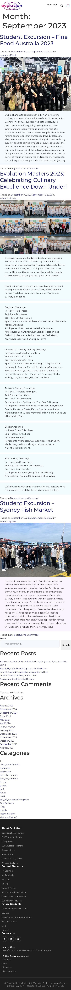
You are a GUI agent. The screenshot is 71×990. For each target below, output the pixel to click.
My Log (5, 883)
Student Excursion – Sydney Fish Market (27, 506)
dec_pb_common (9, 778)
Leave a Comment (29, 168)
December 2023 (8, 734)
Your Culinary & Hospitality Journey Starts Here (24, 672)
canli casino (6, 771)
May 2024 (5, 720)
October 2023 (7, 741)
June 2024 (5, 716)
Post (2, 807)
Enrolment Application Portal (14, 909)
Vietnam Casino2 (8, 817)
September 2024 (9, 713)
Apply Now (52, 5)
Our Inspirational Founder (13, 833)
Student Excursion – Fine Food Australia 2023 (34, 40)
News (3, 793)
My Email (6, 879)
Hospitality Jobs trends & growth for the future (24, 668)
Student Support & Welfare (14, 896)
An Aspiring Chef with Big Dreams (17, 679)
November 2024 (8, 709)
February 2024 (7, 727)
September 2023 (9, 744)
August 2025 (6, 706)
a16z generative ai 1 (9, 764)
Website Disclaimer (10, 863)
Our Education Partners (12, 846)
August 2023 (6, 748)
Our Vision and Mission (12, 837)
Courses (5, 913)
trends (3, 810)
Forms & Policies (9, 888)
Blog (4, 926)
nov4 (2, 796)
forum (3, 782)
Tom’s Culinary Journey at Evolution (18, 675)
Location (5, 930)
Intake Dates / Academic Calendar (17, 917)
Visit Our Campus (9, 921)
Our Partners (7, 803)
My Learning (7, 871)
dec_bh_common (9, 775)
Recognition (7, 841)
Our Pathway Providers (12, 901)
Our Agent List (8, 850)
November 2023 (8, 737)
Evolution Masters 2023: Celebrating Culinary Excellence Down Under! (33, 180)
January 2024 (7, 730)
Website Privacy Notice (12, 858)
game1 (3, 785)
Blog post (15, 168)
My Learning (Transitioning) (14, 892)
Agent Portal (7, 854)
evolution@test (8, 55)
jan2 (2, 789)
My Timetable (8, 875)
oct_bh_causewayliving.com (14, 799)
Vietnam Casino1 (8, 814)
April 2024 (5, 723)
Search (3, 638)
